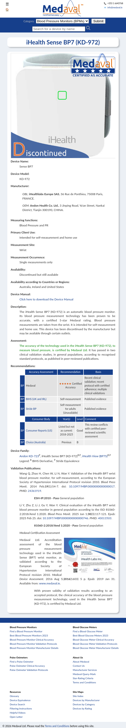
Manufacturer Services (85, 669)
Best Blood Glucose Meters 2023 (90, 635)
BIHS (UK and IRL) (36, 399)
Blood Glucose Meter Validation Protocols (95, 643)
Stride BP (31, 408)
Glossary (14, 696)
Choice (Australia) (36, 442)
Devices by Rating (82, 708)
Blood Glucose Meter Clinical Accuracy (93, 639)
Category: (28, 21)
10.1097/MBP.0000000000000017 (92, 486)
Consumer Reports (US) (39, 430)
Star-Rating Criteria (83, 678)
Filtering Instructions (21, 708)
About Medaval (81, 661)
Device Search (17, 704)
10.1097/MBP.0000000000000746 (65, 518)
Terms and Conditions (84, 682)
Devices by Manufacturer (86, 700)
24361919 (34, 491)
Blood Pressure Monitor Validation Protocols (33, 643)
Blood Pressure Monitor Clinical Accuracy (32, 639)
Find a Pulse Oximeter (21, 661)
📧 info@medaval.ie (113, 7)
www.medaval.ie (49, 583)
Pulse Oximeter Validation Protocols (29, 669)
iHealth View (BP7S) (95, 456)
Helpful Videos (17, 712)
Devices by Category (84, 704)
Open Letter (16, 716)
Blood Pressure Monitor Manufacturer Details (34, 647)
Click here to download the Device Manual (47, 299)
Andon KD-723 (29, 456)
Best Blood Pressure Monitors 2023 (29, 635)
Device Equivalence (20, 700)
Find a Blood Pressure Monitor (26, 631)
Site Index (78, 696)
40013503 (104, 518)
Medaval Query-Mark (84, 674)
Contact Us (79, 665)
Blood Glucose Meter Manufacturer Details (96, 647)
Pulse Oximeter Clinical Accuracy (27, 665)
